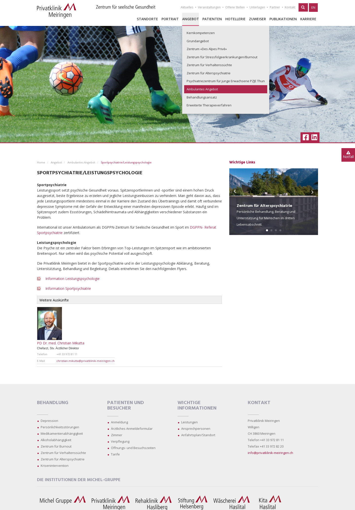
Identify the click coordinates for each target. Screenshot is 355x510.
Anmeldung (119, 422)
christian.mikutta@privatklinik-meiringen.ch (85, 361)
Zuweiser (257, 19)
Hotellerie (235, 19)
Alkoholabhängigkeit (56, 440)
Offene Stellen (235, 7)
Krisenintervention (55, 465)
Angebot (190, 19)
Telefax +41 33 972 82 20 (266, 446)
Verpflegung (120, 441)
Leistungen (189, 422)
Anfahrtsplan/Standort (198, 435)
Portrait (170, 19)
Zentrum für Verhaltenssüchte (63, 453)
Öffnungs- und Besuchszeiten (133, 448)
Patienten (212, 19)
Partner (275, 7)
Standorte (147, 19)
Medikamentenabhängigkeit (62, 433)
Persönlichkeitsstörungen (60, 427)
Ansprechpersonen (195, 428)
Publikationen (283, 19)
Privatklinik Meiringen (264, 420)
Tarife (115, 454)
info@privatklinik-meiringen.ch (270, 453)
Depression (49, 420)
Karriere (308, 19)
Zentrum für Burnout (56, 446)
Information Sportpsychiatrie (68, 288)
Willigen (253, 427)
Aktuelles (187, 7)
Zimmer (116, 435)
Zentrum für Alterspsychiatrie (63, 459)
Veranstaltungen (209, 7)
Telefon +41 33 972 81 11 (266, 440)
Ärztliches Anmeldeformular (132, 428)
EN (313, 7)
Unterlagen (257, 7)
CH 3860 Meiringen (261, 433)
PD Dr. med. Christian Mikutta (60, 343)
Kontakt (290, 7)
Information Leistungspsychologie (72, 278)
